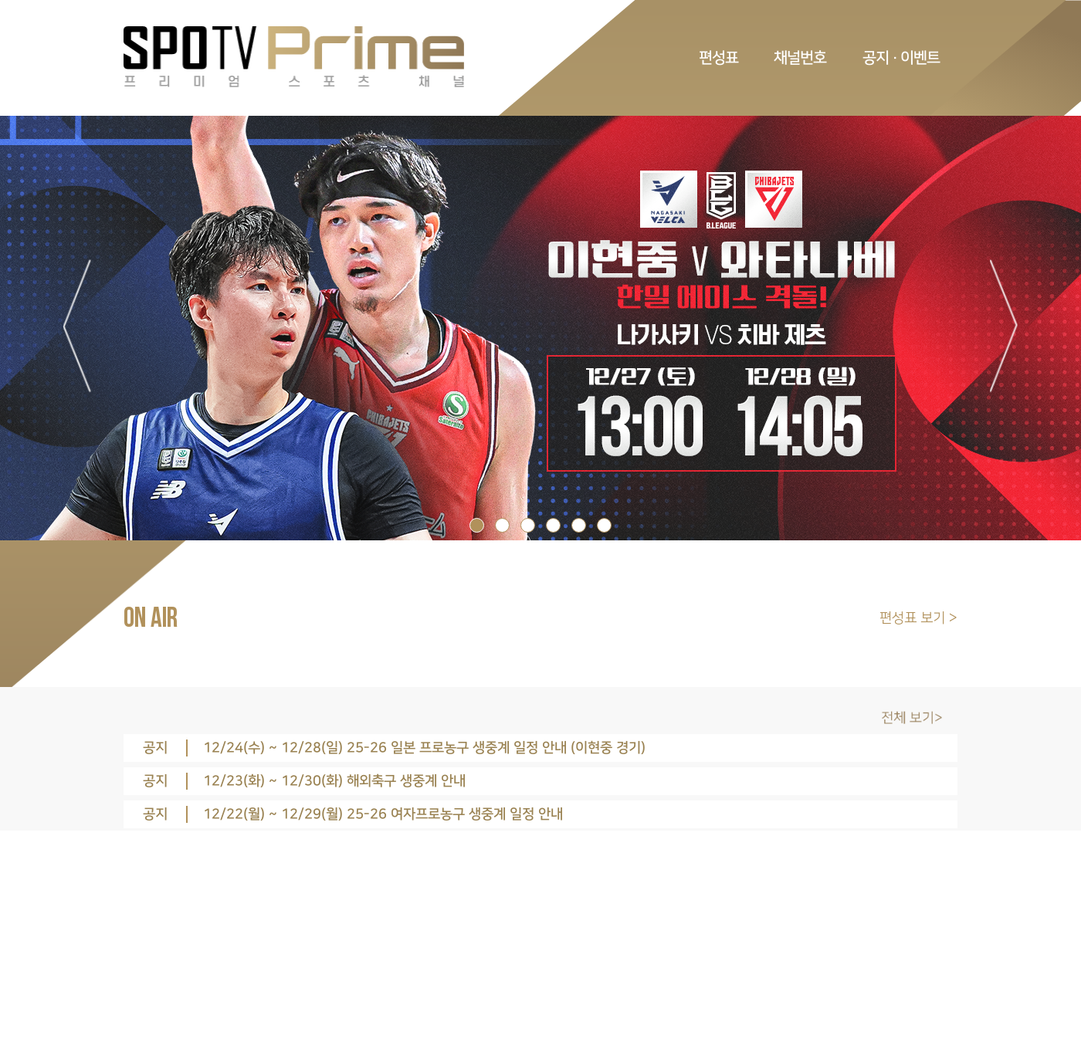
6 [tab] (604, 525)
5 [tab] (578, 525)
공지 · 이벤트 (901, 57)
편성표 (718, 57)
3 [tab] (527, 525)
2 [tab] (502, 525)
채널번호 (800, 57)
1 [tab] (476, 525)
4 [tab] (553, 525)
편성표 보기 (914, 618)
